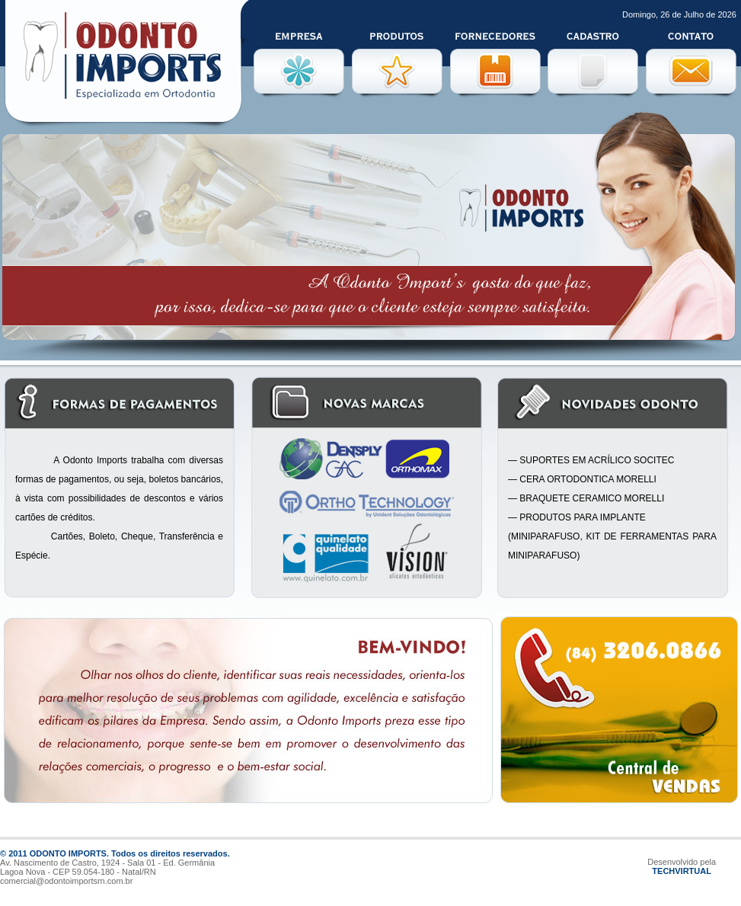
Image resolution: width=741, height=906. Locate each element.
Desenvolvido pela (681, 861)
